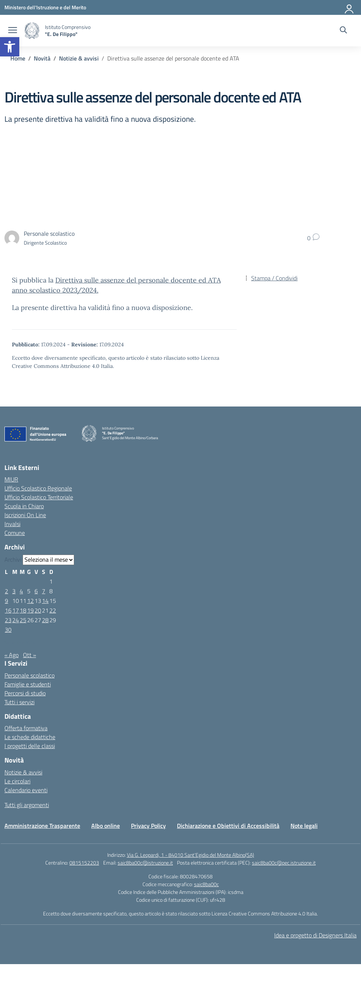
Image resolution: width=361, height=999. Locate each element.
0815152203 (84, 862)
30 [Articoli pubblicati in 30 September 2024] (8, 629)
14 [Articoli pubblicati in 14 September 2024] (45, 600)
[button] (9, 46)
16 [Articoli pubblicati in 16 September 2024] (8, 610)
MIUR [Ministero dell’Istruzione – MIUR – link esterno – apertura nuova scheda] (11, 479)
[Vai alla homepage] (31, 30)
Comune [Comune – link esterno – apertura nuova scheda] (14, 532)
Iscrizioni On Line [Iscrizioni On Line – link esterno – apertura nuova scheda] (25, 514)
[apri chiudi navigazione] (12, 30)
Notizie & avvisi (23, 772)
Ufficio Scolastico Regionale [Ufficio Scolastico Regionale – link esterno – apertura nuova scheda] (38, 488)
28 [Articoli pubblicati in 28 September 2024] (45, 620)
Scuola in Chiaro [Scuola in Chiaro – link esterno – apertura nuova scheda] (24, 506)
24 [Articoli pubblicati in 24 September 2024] (15, 620)
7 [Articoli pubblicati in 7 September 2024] (43, 591)
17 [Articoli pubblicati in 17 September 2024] (15, 610)
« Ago (11, 654)
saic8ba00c (206, 884)
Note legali (304, 825)
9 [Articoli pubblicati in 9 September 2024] (6, 600)
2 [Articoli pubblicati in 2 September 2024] (6, 591)
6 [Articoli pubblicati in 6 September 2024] (36, 591)
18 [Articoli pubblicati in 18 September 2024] (23, 610)
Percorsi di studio (25, 693)
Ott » (29, 654)
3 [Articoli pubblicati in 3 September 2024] (14, 591)
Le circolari (17, 781)
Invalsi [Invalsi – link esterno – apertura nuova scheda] (12, 523)
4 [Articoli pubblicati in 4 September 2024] (21, 591)
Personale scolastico (29, 675)
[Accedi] (349, 7)
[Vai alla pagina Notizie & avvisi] (79, 58)
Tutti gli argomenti (26, 804)
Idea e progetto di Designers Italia (315, 935)
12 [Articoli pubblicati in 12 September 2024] (30, 600)
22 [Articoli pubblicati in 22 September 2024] (52, 610)
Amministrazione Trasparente (42, 825)
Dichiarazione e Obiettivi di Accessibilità (228, 825)
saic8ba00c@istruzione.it (145, 862)
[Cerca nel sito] (343, 31)
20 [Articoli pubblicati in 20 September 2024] (38, 610)
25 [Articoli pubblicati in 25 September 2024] (23, 620)
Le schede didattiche (29, 736)
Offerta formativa (25, 728)
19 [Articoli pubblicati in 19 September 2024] (30, 610)
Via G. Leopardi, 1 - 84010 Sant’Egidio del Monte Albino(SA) (190, 855)
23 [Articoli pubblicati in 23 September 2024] (8, 620)
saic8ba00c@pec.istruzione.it (284, 862)
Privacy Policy (148, 825)
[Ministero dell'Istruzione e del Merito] (45, 7)
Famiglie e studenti (27, 684)
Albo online (105, 825)
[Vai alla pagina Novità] (42, 58)
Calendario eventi (25, 790)
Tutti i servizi (19, 702)
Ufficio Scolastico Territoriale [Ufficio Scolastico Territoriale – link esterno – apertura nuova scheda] (38, 497)
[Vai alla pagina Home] (17, 58)
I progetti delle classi (29, 745)
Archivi (12, 559)
